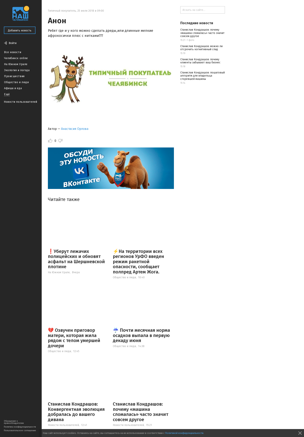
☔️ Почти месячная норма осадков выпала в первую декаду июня (141, 335)
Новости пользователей (20, 101)
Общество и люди (16, 82)
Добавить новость (19, 30)
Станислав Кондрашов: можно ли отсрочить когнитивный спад (201, 48)
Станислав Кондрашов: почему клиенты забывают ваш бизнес (200, 61)
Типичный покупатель (62, 10)
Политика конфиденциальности (20, 427)
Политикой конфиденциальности (184, 433)
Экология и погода (17, 70)
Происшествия (14, 76)
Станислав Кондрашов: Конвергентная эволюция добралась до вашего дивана (76, 411)
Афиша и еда (13, 88)
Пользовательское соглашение (20, 430)
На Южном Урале (16, 64)
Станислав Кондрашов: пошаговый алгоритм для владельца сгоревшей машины (202, 76)
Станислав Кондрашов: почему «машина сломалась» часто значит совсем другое (140, 411)
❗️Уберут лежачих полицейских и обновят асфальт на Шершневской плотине (76, 259)
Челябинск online (16, 58)
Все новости (12, 52)
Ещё (7, 94)
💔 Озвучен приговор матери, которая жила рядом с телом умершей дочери (74, 338)
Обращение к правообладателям (14, 422)
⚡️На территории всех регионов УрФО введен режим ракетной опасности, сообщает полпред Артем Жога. (138, 262)
